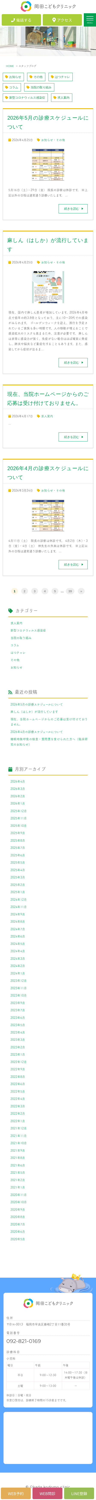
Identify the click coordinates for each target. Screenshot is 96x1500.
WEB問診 (47, 1493)
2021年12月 (18, 1128)
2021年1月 (17, 1187)
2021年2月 (17, 1180)
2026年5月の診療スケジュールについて (36, 704)
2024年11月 (18, 906)
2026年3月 (17, 788)
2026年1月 (17, 803)
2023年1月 (17, 1054)
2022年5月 (17, 1091)
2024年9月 (17, 914)
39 (70, 591)
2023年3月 (17, 1039)
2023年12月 (18, 980)
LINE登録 (79, 1493)
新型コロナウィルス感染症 (25, 97)
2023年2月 (17, 1047)
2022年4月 (17, 1098)
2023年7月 (17, 1010)
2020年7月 (17, 1224)
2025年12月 (18, 811)
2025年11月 (18, 818)
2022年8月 (17, 1076)
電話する (21, 20)
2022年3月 (17, 1106)
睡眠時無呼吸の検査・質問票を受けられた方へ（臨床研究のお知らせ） (49, 741)
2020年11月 (18, 1195)
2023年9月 (17, 1003)
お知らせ (13, 77)
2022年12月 (18, 1062)
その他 (36, 77)
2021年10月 (18, 1143)
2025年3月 (17, 877)
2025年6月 (17, 855)
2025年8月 (17, 840)
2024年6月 (17, 936)
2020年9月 (17, 1209)
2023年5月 (17, 1025)
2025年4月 (17, 870)
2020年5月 (17, 1239)
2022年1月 (17, 1121)
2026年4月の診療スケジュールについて (36, 731)
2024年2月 (17, 966)
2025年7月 (17, 847)
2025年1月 (17, 892)
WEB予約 (16, 1493)
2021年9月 (17, 1150)
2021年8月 (17, 1157)
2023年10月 (18, 995)
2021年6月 (17, 1165)
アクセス (62, 20)
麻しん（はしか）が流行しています (34, 711)
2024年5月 (17, 944)
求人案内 (61, 97)
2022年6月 (17, 1084)
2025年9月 (17, 833)
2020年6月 (17, 1231)
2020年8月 (17, 1217)
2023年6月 (17, 1017)
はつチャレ (60, 77)
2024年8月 (17, 921)
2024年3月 (17, 958)
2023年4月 (17, 1032)
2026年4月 (17, 781)
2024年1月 (17, 973)
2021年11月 (18, 1135)
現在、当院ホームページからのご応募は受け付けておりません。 (49, 721)
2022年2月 (17, 1113)
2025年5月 (17, 862)
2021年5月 (17, 1172)
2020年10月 (18, 1202)
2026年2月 (17, 796)
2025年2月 (17, 884)
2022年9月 (17, 1069)
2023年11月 (18, 988)
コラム (11, 87)
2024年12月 (18, 899)
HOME (10, 66)
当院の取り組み (39, 87)
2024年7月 (17, 929)
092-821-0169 (23, 1341)
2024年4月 (17, 951)
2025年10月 (18, 825)
